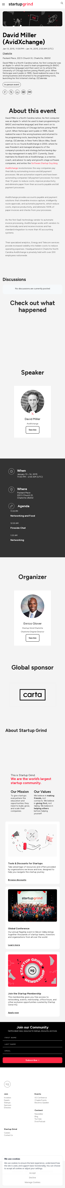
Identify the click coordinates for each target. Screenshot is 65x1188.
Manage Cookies (32, 1182)
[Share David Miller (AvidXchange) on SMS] (29, 92)
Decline (32, 1177)
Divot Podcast (40, 1121)
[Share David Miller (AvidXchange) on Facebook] (5, 92)
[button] (62, 3)
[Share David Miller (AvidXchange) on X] (11, 92)
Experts (7, 1100)
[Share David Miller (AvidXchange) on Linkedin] (17, 92)
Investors (7, 1098)
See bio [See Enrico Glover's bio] (32, 638)
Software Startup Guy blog (44, 163)
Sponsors (7, 1105)
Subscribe (31, 1060)
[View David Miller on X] (32, 414)
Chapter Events (41, 1100)
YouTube (38, 1119)
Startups (7, 1103)
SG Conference (41, 1098)
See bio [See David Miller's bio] (32, 429)
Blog (36, 1117)
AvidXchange (11, 168)
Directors (7, 1108)
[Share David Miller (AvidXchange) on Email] (23, 92)
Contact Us (8, 1135)
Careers (7, 1133)
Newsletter (39, 1114)
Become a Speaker (42, 1103)
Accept (32, 1173)
